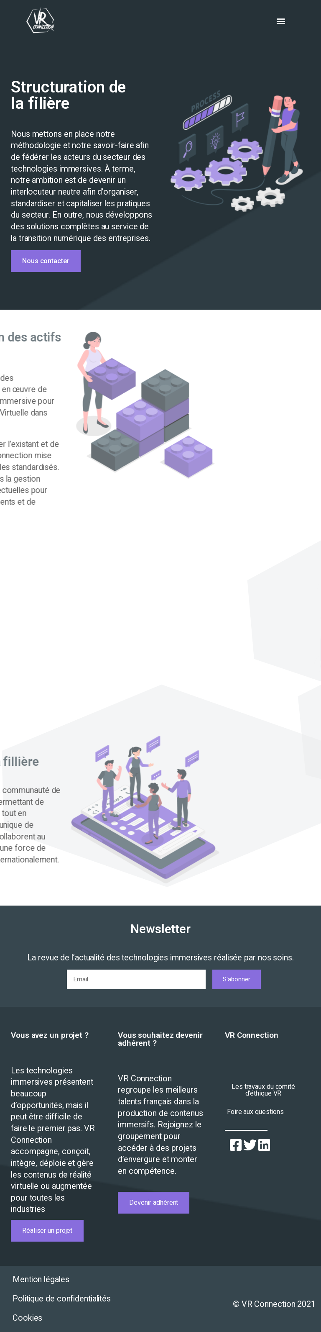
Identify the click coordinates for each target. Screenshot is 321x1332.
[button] (281, 21)
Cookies (27, 1318)
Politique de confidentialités (62, 1299)
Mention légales (41, 1279)
